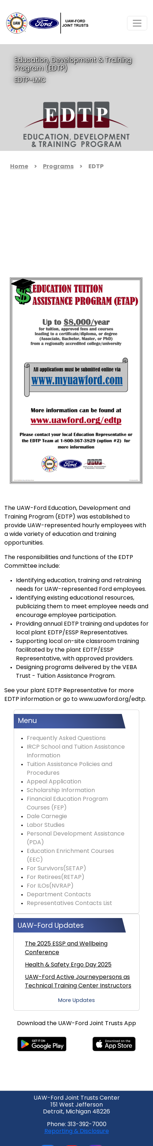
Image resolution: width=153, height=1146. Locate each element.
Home (19, 167)
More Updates (76, 1000)
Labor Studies (46, 825)
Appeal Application (54, 782)
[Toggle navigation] (137, 23)
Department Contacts (59, 895)
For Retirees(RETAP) (55, 877)
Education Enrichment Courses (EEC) (70, 856)
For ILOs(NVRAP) (50, 886)
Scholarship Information (61, 791)
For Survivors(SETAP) (56, 869)
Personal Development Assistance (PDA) (75, 838)
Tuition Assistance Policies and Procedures (69, 769)
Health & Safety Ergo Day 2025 (68, 965)
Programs (58, 167)
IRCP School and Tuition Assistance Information (76, 751)
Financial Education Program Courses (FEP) (67, 803)
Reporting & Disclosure (76, 1131)
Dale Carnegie (47, 817)
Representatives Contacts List (69, 903)
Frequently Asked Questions (66, 738)
